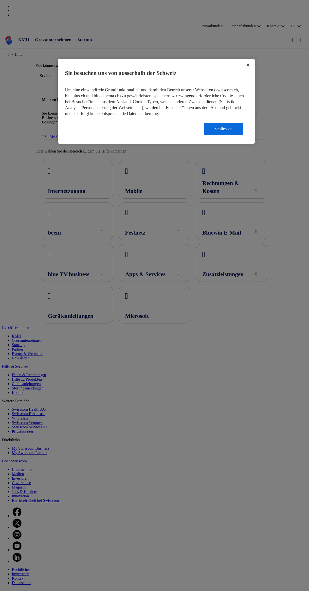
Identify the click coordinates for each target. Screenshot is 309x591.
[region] (156, 101)
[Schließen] (248, 65)
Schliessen (223, 128)
